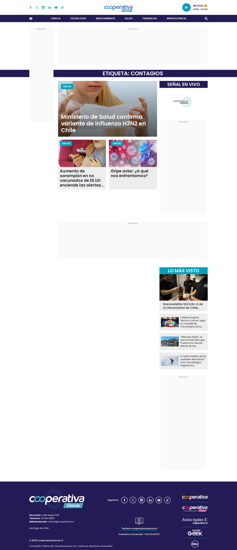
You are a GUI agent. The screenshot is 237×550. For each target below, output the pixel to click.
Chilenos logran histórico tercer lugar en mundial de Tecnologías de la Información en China (193, 322)
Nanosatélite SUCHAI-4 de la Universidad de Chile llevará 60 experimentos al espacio (183, 306)
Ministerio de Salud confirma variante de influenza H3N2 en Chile (103, 123)
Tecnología (78, 18)
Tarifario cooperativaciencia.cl (139, 528)
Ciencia (55, 18)
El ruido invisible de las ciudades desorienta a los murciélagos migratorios (193, 361)
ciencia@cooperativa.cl (61, 521)
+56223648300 (152, 534)
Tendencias (149, 18)
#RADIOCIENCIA (176, 18)
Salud (129, 18)
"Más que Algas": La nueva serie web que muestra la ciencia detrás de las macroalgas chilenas (192, 341)
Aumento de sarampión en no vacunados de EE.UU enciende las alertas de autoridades (80, 178)
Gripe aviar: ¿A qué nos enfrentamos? (129, 173)
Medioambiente (105, 18)
